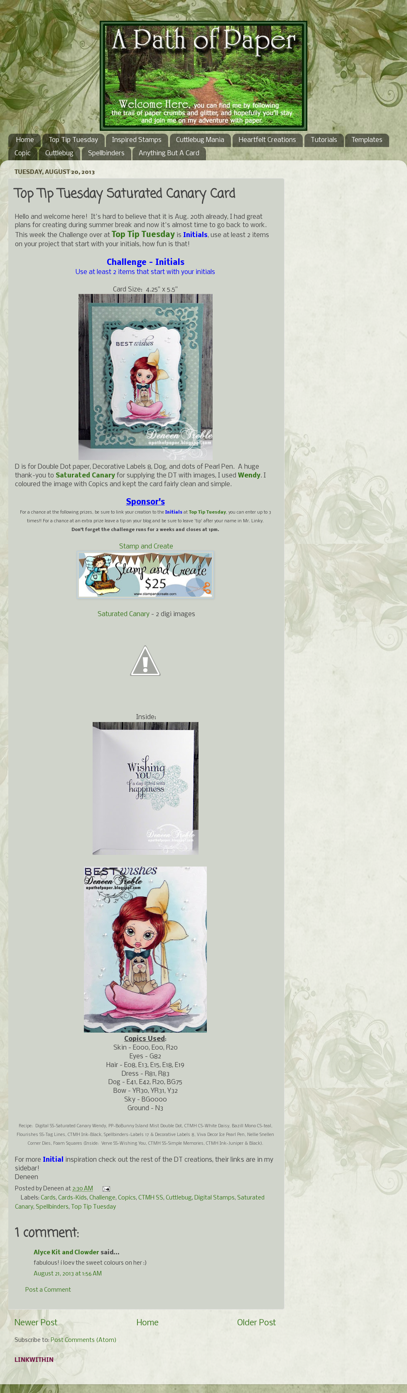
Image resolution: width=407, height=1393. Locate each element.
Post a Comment (48, 1290)
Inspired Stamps (137, 140)
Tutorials (324, 140)
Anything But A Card (169, 153)
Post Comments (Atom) (84, 1340)
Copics (127, 1198)
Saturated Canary (124, 614)
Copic (23, 153)
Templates (366, 140)
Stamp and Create (146, 546)
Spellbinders (106, 153)
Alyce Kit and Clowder (66, 1253)
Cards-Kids (72, 1198)
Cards (48, 1198)
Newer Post (36, 1323)
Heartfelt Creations (267, 140)
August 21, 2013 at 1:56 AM (68, 1274)
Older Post (256, 1323)
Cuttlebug (59, 153)
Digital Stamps (214, 1198)
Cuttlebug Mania (200, 140)
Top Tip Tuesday (73, 140)
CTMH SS (150, 1198)
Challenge (102, 1198)
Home (25, 140)
